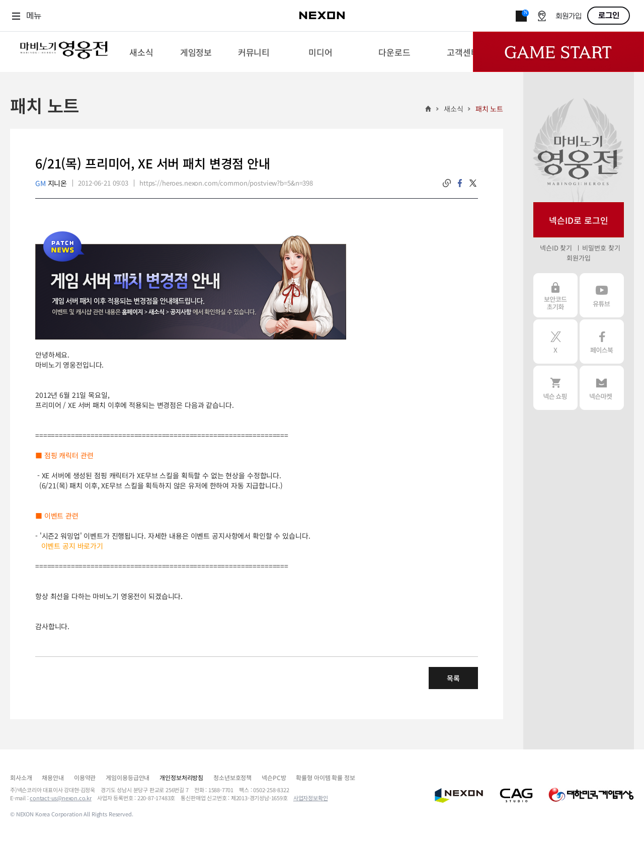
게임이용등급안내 (127, 777)
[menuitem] (141, 52)
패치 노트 (489, 109)
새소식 (453, 109)
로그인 (608, 15)
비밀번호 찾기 (601, 247)
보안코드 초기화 (555, 295)
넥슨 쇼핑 (555, 388)
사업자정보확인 (310, 798)
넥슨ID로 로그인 (578, 220)
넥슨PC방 (274, 777)
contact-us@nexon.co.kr (61, 798)
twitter (473, 183)
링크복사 (447, 183)
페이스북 (602, 341)
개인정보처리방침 (181, 777)
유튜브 (602, 295)
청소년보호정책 (232, 777)
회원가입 (568, 16)
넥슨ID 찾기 (556, 247)
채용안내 (52, 777)
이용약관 (85, 777)
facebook (460, 183)
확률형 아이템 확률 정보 (325, 777)
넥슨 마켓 (602, 388)
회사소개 (21, 777)
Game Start (558, 52)
